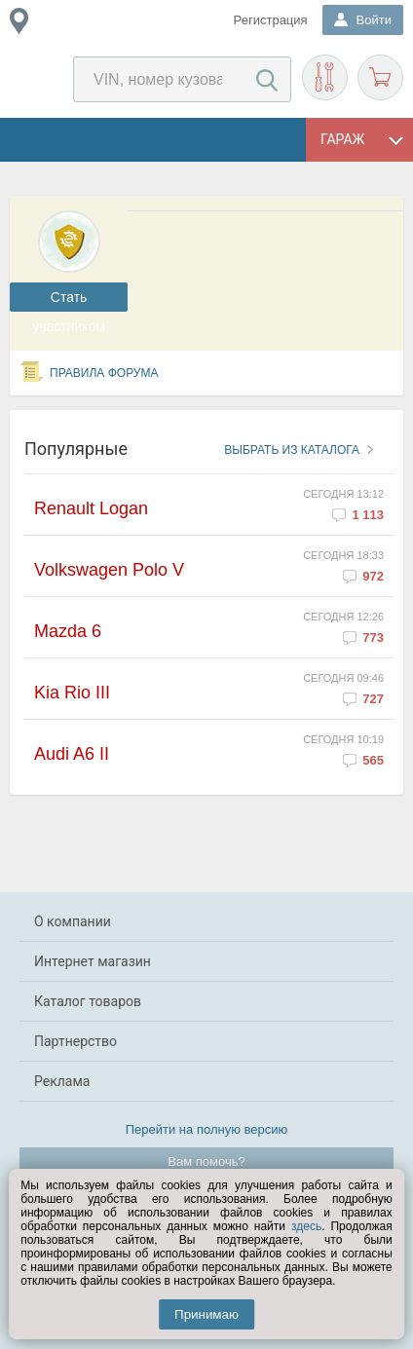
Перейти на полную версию (207, 1129)
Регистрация (271, 20)
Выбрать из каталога (291, 450)
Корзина (380, 77)
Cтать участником (68, 300)
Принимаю (206, 1314)
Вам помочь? (206, 1161)
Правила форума (104, 373)
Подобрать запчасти (325, 77)
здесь (306, 1226)
